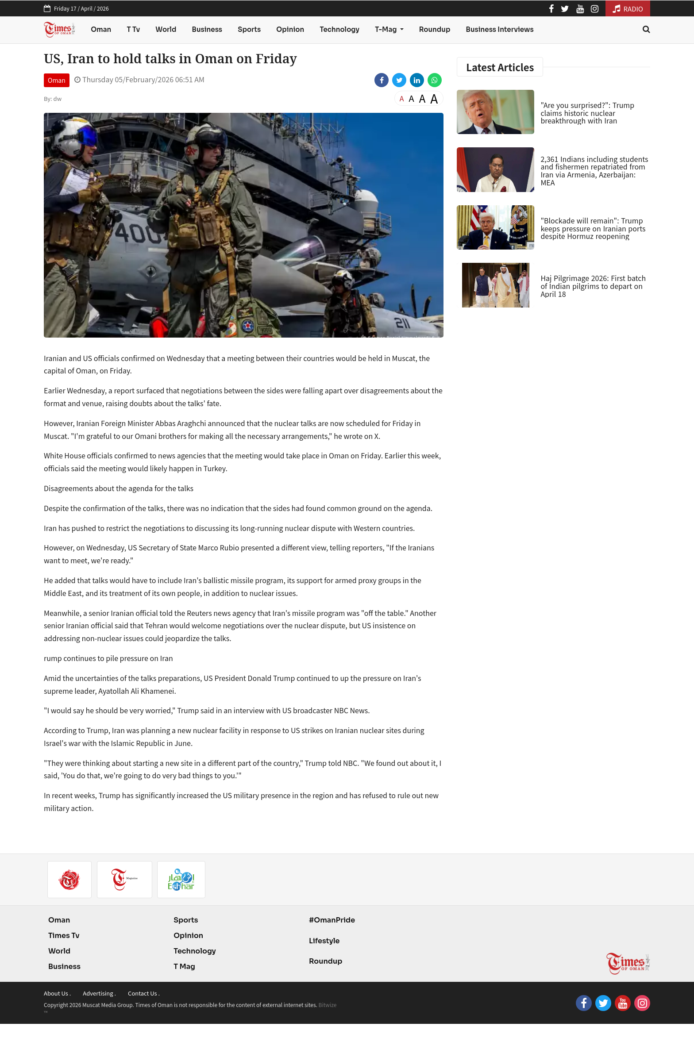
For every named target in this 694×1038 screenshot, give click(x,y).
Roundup (435, 29)
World (165, 29)
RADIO (628, 8)
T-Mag (386, 29)
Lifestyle (324, 941)
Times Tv (64, 935)
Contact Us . (144, 993)
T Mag (184, 966)
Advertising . (99, 993)
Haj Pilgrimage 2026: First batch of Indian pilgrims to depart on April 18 (593, 286)
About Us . (57, 993)
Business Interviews (500, 29)
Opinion (290, 29)
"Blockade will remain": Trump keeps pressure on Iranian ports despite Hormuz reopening (592, 228)
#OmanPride (332, 920)
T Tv (133, 29)
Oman (101, 29)
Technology (339, 29)
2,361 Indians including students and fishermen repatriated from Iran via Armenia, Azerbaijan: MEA (594, 171)
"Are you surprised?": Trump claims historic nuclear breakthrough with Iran (587, 113)
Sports (249, 29)
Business (207, 29)
